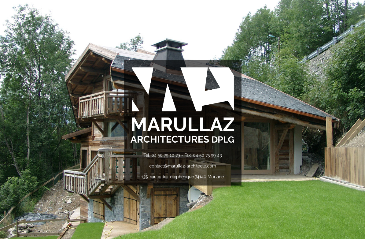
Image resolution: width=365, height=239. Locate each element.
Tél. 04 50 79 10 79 (161, 155)
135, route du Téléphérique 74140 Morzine (182, 176)
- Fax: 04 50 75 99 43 (201, 155)
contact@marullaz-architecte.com (182, 165)
